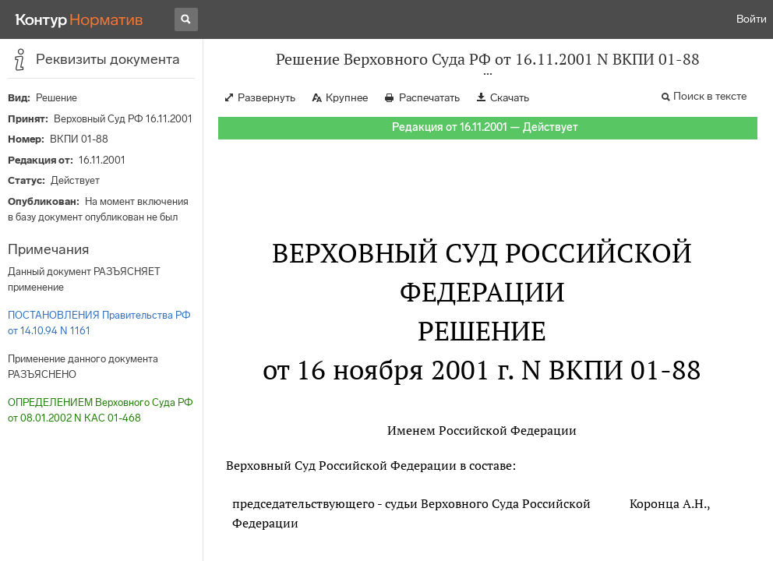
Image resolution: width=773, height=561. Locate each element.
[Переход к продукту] (79, 19)
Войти (751, 19)
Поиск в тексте (710, 96)
